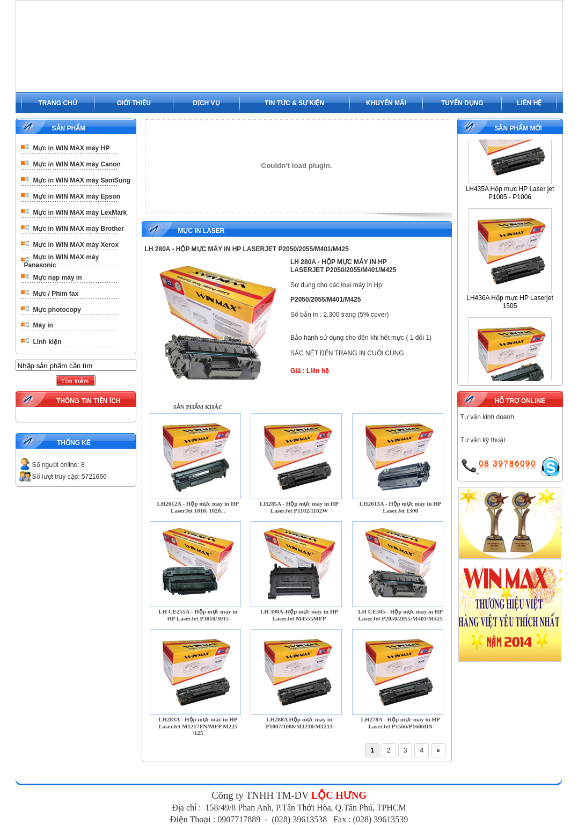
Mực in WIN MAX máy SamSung (81, 180)
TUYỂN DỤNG (462, 103)
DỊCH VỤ (206, 103)
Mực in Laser (201, 231)
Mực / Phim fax (56, 293)
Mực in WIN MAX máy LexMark (80, 212)
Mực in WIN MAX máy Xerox (76, 245)
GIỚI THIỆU (134, 103)
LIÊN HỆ (529, 103)
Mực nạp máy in (57, 277)
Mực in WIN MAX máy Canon (77, 164)
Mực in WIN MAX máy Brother (78, 228)
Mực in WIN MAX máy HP (71, 148)
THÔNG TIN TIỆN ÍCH (88, 401)
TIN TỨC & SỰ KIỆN (294, 103)
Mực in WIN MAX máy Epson (77, 196)
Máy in (43, 325)
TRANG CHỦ (57, 103)
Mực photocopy (57, 309)
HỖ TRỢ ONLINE (519, 401)
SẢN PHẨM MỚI (518, 128)
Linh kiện (47, 342)
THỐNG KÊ (74, 443)
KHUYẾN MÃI (386, 103)
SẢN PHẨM (69, 128)
